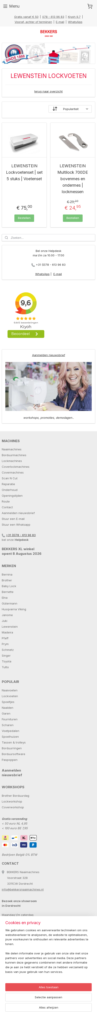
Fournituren (9, 719)
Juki (4, 621)
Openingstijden (12, 495)
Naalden (7, 707)
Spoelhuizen (10, 736)
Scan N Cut (9, 478)
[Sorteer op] (70, 108)
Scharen (8, 725)
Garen (6, 713)
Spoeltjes (8, 702)
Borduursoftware (13, 754)
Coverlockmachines (15, 466)
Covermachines (13, 472)
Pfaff (5, 638)
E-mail (60, 22)
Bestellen (24, 218)
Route (6, 501)
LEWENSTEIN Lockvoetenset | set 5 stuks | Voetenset (24, 172)
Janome (7, 615)
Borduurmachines (14, 455)
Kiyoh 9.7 (74, 16)
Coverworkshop (13, 807)
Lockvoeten (10, 696)
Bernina (7, 574)
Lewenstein (10, 626)
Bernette (8, 592)
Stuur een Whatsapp (16, 524)
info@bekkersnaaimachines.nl (23, 889)
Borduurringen (12, 748)
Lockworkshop (12, 801)
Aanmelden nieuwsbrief (48, 355)
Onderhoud (9, 490)
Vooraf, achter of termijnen (33, 22)
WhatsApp (75, 22)
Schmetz (8, 649)
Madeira (7, 632)
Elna (5, 597)
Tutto (5, 667)
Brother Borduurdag (15, 795)
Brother (7, 580)
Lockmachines (12, 461)
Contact (7, 507)
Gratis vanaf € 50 (26, 16)
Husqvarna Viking (14, 609)
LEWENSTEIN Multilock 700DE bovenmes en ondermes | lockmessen (72, 178)
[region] (48, 953)
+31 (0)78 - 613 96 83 (51, 264)
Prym (5, 644)
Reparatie (8, 484)
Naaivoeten (9, 690)
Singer (6, 655)
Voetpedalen (10, 731)
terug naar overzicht (48, 91)
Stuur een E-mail (13, 519)
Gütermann (9, 603)
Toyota (6, 661)
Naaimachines (11, 449)
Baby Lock (9, 586)
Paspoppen (9, 760)
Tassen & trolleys (14, 742)
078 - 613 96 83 (53, 16)
